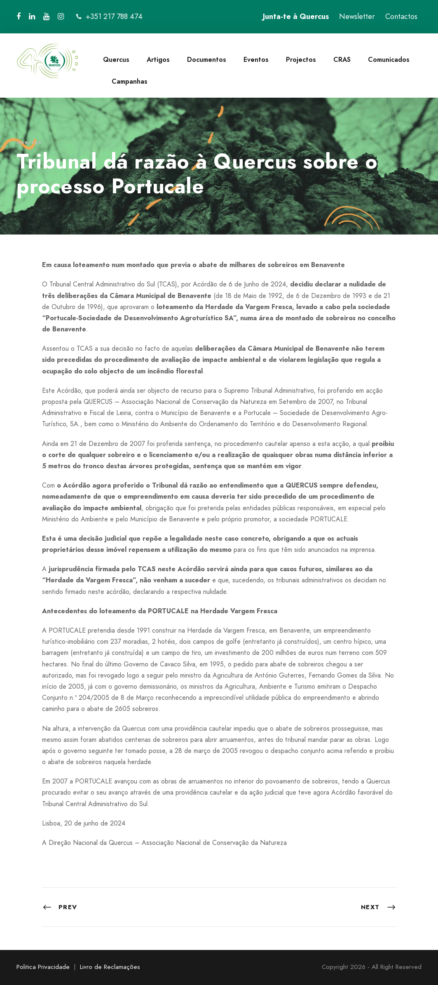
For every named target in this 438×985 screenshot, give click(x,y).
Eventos (256, 59)
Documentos (206, 59)
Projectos (301, 59)
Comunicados (389, 59)
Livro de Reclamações (110, 966)
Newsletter (357, 16)
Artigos (158, 59)
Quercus (116, 59)
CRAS (342, 59)
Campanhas (130, 81)
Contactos (401, 16)
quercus (29, 142)
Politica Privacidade (43, 966)
